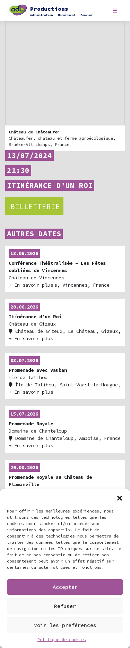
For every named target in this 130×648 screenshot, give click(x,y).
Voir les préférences (65, 625)
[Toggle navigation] (115, 11)
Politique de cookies (61, 639)
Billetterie (35, 206)
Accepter (65, 587)
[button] (119, 497)
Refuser (65, 606)
